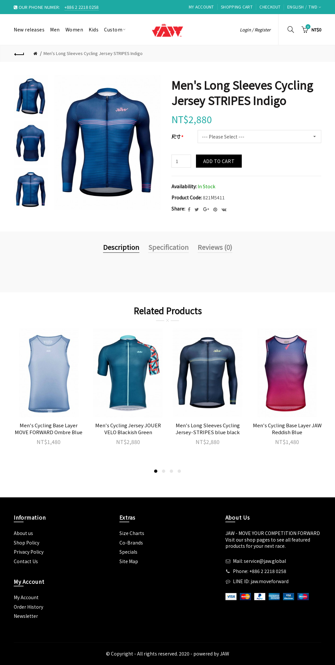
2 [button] (163, 471)
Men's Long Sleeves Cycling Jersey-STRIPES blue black (208, 428)
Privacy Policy (29, 551)
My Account (201, 6)
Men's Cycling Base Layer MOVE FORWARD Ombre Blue (48, 428)
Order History (28, 606)
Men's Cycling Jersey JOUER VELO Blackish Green (128, 428)
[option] (30, 96)
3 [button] (171, 471)
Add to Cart (219, 161)
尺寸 (176, 137)
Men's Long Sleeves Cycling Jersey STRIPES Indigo (93, 53)
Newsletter (26, 616)
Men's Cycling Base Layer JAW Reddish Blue (287, 428)
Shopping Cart (237, 6)
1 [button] (155, 471)
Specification (168, 247)
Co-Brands (131, 542)
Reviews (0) (215, 247)
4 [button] (179, 471)
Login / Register (255, 30)
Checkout (269, 6)
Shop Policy (26, 542)
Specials (128, 551)
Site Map (128, 561)
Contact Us (26, 561)
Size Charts (131, 533)
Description (121, 247)
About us (23, 533)
